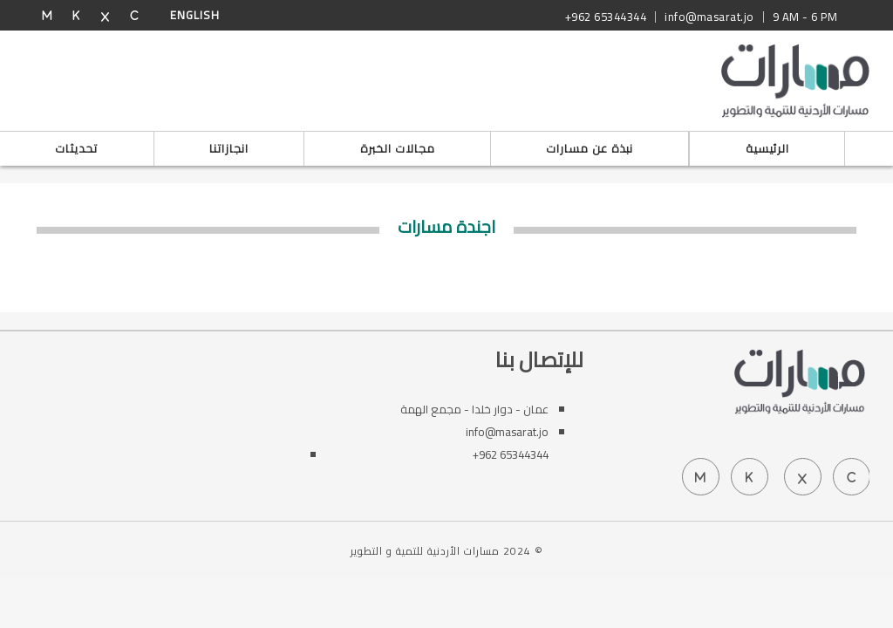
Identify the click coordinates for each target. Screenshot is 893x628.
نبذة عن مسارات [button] (589, 148)
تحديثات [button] (76, 148)
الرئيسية (767, 148)
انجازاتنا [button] (229, 148)
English (195, 14)
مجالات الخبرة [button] (397, 148)
